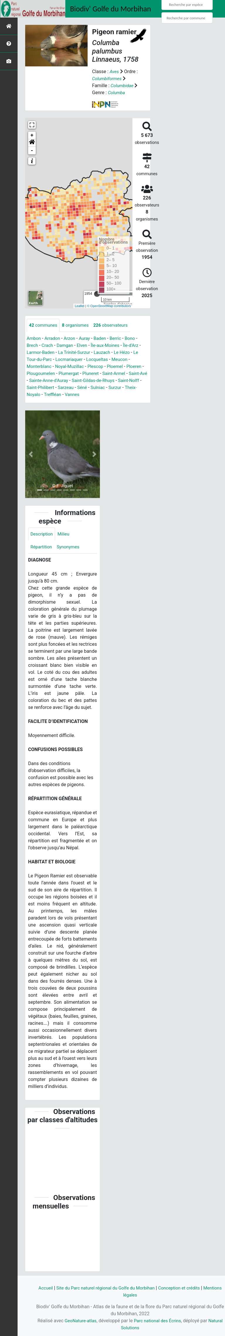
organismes (78, 325)
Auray (87, 338)
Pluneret (96, 373)
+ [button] (32, 135)
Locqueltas (101, 359)
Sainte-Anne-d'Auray (58, 380)
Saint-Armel (121, 373)
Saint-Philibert (55, 387)
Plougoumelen (44, 373)
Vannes (87, 394)
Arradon (53, 338)
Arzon (72, 338)
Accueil (51, 1288)
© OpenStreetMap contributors (109, 306)
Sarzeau (82, 387)
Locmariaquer (71, 359)
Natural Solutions (130, 1327)
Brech (33, 345)
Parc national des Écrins (166, 1320)
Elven (84, 345)
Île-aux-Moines (109, 345)
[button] (32, 143)
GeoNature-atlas (87, 1320)
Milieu (65, 535)
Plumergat (73, 373)
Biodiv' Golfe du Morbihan (110, 8)
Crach (48, 345)
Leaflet (79, 306)
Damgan (67, 345)
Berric (120, 338)
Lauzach (106, 352)
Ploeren (140, 366)
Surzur (133, 387)
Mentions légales (130, 1295)
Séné (99, 387)
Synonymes (70, 548)
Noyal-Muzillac (72, 366)
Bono (134, 338)
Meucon (124, 359)
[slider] (97, 294)
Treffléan (66, 394)
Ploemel (119, 366)
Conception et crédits (192, 1288)
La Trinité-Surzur (77, 352)
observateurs (115, 325)
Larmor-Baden (41, 352)
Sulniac (115, 387)
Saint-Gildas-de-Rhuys (105, 380)
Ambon (34, 338)
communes (44, 325)
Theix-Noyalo (40, 394)
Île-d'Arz (136, 345)
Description (42, 535)
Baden (103, 338)
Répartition (41, 548)
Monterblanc (40, 366)
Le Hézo (127, 352)
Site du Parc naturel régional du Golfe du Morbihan (114, 1288)
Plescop (99, 366)
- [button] (32, 150)
